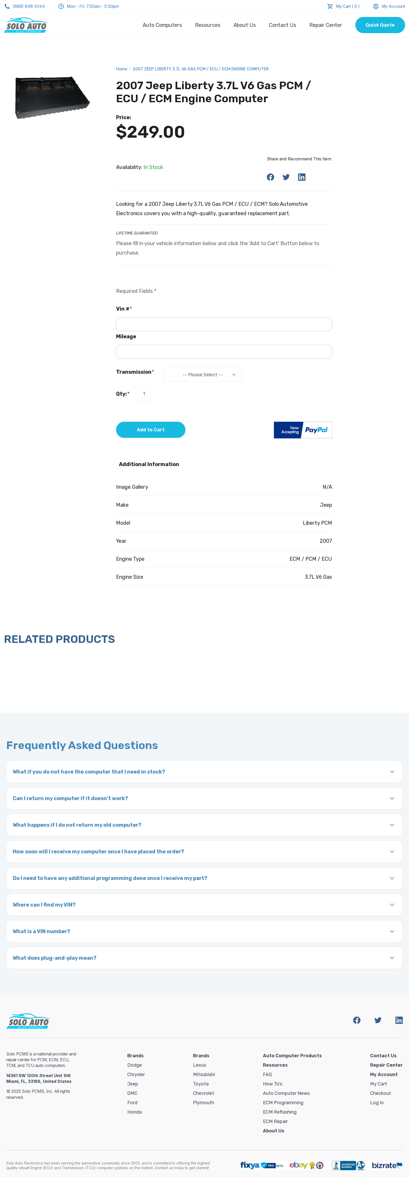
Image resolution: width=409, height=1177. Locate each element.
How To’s (272, 1084)
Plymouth (203, 1103)
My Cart (378, 1084)
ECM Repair (275, 1121)
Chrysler (136, 1074)
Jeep (132, 1084)
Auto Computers (162, 25)
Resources (207, 25)
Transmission (135, 372)
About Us (244, 25)
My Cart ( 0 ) (348, 6)
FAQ (267, 1074)
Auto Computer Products (292, 1056)
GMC (132, 1093)
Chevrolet (203, 1093)
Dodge (134, 1065)
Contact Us (282, 25)
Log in (377, 1103)
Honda (134, 1112)
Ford (132, 1103)
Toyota (201, 1084)
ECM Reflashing (280, 1112)
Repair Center (325, 25)
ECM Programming (283, 1103)
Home (121, 69)
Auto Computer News (286, 1093)
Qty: (122, 394)
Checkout (380, 1093)
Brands (135, 1056)
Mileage (126, 336)
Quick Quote (380, 25)
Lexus (199, 1065)
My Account (389, 6)
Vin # (124, 308)
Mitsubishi (204, 1074)
